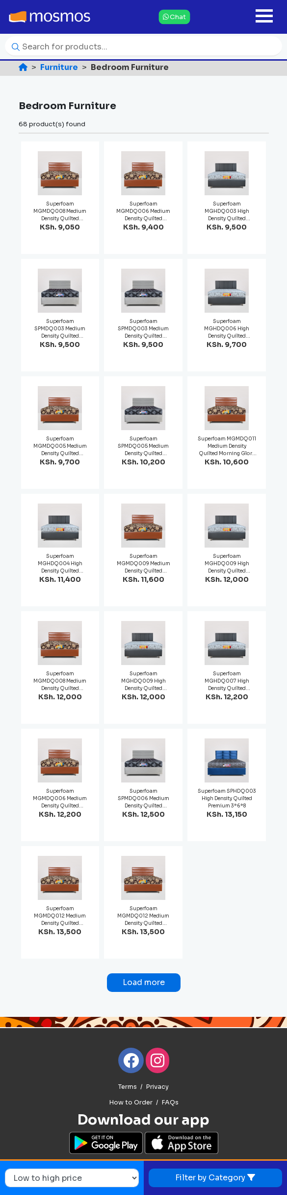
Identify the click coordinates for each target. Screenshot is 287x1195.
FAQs (170, 1102)
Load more (144, 982)
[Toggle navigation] (264, 17)
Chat (174, 16)
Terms (127, 1087)
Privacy (157, 1087)
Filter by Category (215, 1177)
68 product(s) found (52, 124)
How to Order (131, 1102)
